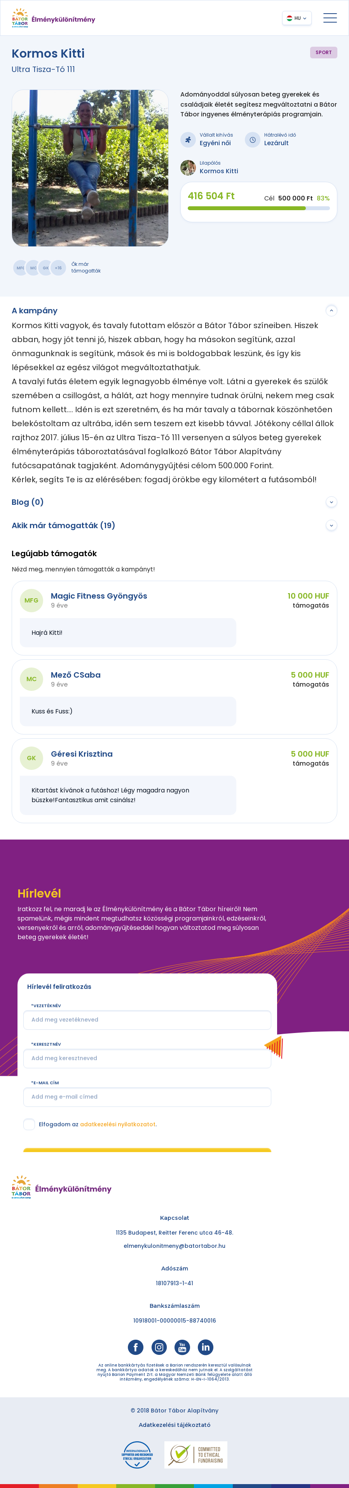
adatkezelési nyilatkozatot (117, 1124)
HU (298, 18)
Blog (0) (28, 502)
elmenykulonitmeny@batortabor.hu (174, 1246)
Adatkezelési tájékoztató (175, 1424)
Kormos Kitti (219, 171)
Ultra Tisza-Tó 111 (43, 69)
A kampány (35, 310)
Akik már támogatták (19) (63, 525)
